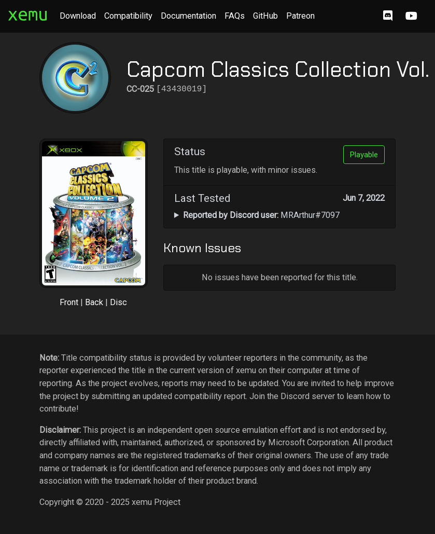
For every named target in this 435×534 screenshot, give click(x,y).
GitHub (265, 16)
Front (69, 302)
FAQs (234, 16)
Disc (118, 302)
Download (78, 16)
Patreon (300, 16)
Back (94, 302)
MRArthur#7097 (261, 215)
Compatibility (128, 16)
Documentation (188, 16)
